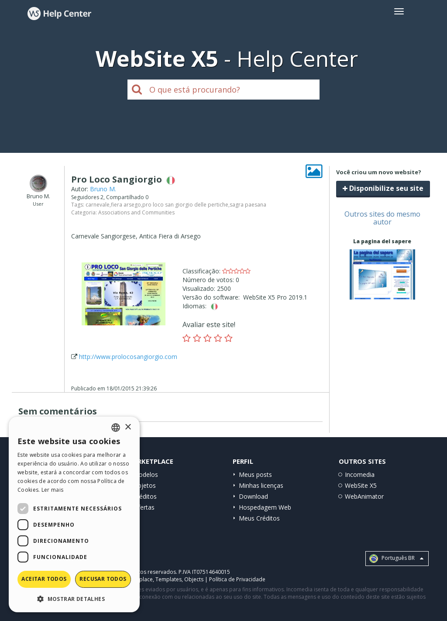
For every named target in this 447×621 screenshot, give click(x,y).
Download (253, 496)
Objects (193, 579)
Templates (168, 579)
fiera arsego (126, 204)
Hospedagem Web (265, 507)
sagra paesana (248, 204)
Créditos (145, 496)
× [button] (127, 427)
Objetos (144, 485)
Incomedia (360, 474)
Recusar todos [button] (102, 579)
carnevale (98, 204)
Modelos (145, 474)
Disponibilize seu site (383, 188)
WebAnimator (364, 496)
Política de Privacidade (237, 579)
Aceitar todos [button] (43, 579)
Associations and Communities (136, 212)
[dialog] (74, 514)
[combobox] (115, 427)
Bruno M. (103, 189)
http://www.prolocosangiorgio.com (128, 356)
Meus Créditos (259, 518)
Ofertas (144, 507)
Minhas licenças (261, 485)
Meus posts (255, 474)
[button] (74, 598)
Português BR (396, 558)
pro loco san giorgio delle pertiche (185, 204)
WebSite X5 (361, 485)
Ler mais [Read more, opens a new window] (52, 489)
